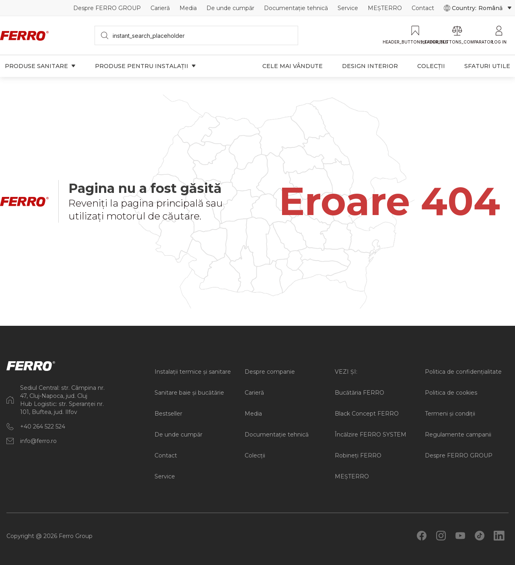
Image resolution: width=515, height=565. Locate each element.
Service (348, 8)
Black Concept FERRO (367, 413)
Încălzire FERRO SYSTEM (370, 434)
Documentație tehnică (296, 8)
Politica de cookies (451, 392)
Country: (478, 8)
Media (188, 8)
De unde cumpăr (230, 8)
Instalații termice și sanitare (192, 371)
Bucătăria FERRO (359, 392)
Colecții (255, 455)
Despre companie (270, 371)
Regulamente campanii (458, 434)
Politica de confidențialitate (463, 371)
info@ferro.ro (38, 441)
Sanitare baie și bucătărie (189, 392)
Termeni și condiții (450, 413)
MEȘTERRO (385, 8)
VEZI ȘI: (346, 371)
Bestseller (168, 413)
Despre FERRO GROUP (107, 8)
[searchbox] (197, 35)
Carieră (160, 8)
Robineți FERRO (358, 455)
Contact (423, 8)
